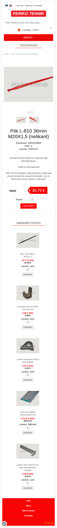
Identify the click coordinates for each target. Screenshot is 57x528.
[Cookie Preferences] (4, 523)
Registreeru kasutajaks (33, 5)
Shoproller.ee (49, 522)
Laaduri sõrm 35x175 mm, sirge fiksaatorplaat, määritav (27, 467)
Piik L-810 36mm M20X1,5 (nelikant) (24, 54)
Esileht (6, 54)
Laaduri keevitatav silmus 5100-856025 (28, 360)
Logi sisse (19, 5)
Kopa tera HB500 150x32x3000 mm (28, 413)
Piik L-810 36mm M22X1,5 (27, 255)
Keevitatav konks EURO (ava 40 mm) (27, 308)
